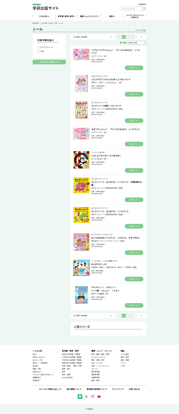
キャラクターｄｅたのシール (102, 234)
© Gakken (89, 409)
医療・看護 (125, 360)
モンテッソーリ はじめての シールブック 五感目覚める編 (116, 183)
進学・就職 (66, 374)
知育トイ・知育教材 (40, 363)
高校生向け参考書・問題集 (72, 363)
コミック (94, 369)
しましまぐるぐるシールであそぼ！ (106, 156)
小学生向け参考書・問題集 (72, 357)
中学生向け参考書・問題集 (72, 360)
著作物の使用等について (97, 389)
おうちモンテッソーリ (99, 102)
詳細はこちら (134, 68)
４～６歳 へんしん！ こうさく (105, 291)
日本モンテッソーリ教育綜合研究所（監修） (107, 109)
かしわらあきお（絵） (99, 159)
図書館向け (37, 377)
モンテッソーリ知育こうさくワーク (106, 106)
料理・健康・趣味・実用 (100, 354)
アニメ (123, 363)
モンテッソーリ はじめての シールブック (110, 211)
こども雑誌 (125, 354)
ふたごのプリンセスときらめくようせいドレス (110, 79)
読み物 (35, 366)
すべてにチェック (46, 47)
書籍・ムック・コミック (101, 351)
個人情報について (74, 389)
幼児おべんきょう (39, 357)
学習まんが (37, 372)
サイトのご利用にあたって (50, 389)
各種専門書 (95, 377)
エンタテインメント (98, 357)
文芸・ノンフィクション (100, 366)
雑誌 (122, 351)
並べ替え (123, 43)
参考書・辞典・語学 (70, 351)
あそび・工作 (53, 23)
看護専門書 (95, 374)
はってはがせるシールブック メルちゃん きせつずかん (115, 238)
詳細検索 (142, 4)
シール (61, 23)
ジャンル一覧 (140, 30)
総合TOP (35, 23)
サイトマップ (117, 389)
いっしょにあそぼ (97, 152)
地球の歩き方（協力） (114, 267)
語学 (63, 372)
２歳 (42, 51)
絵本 (34, 354)
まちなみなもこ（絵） (114, 82)
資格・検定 (66, 369)
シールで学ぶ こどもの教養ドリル (104, 261)
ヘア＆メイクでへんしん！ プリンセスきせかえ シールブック (115, 51)
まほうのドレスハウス (99, 76)
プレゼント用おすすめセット (43, 374)
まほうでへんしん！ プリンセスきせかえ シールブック (115, 129)
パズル (123, 366)
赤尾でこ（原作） (97, 82)
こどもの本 (43, 23)
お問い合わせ (134, 389)
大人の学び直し (67, 377)
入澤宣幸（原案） (131, 267)
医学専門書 (95, 372)
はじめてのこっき (98, 264)
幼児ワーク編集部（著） (100, 294)
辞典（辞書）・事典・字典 (72, 366)
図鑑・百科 (37, 369)
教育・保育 (125, 357)
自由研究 (36, 380)
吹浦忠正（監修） (97, 267)
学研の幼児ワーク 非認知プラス (103, 287)
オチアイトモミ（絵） (99, 56)
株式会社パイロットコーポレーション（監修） (108, 241)
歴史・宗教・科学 (97, 360)
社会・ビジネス (97, 363)
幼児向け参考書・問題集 (71, 354)
